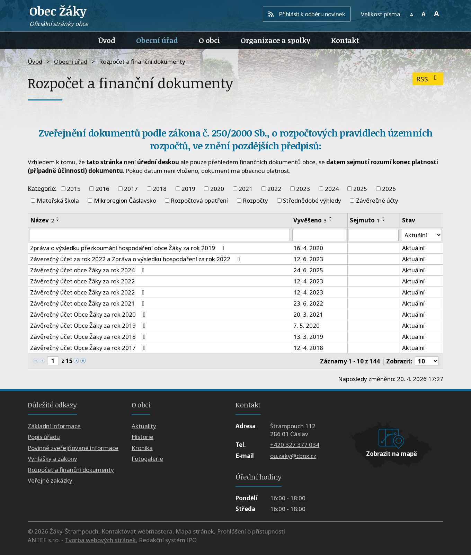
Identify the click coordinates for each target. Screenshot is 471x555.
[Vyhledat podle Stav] (421, 235)
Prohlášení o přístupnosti (251, 531)
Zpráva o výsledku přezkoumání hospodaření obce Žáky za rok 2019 (128, 248)
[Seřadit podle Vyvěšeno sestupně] (331, 220)
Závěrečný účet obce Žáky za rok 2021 (88, 304)
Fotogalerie (147, 459)
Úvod (106, 40)
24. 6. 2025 (308, 270)
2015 (74, 189)
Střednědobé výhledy (312, 200)
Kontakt (345, 40)
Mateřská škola (58, 200)
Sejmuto (365, 220)
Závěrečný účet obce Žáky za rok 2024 (88, 270)
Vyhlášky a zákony (52, 459)
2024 (332, 189)
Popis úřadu (44, 437)
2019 (188, 189)
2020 (217, 189)
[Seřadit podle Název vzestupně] (58, 217)
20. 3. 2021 (308, 315)
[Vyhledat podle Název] (159, 235)
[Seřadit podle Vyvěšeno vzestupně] (331, 217)
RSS (427, 78)
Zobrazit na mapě (391, 454)
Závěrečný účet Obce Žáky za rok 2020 (89, 315)
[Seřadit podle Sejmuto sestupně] (384, 220)
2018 (160, 189)
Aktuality (144, 426)
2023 (303, 189)
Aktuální (413, 248)
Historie (142, 437)
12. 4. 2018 (308, 348)
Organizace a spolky (275, 40)
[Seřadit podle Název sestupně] (58, 220)
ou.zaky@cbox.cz (293, 456)
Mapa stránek (195, 531)
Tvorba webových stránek (100, 540)
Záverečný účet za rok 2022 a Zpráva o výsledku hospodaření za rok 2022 (136, 259)
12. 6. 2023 (308, 259)
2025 (360, 189)
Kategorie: (42, 188)
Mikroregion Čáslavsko (125, 200)
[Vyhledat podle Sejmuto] (374, 235)
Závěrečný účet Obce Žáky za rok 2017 (89, 348)
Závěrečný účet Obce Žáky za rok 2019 (89, 326)
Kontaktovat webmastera (136, 531)
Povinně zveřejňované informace (73, 448)
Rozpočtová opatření (199, 200)
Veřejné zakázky (50, 480)
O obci (209, 40)
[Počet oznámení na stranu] (426, 361)
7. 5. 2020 (306, 326)
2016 (102, 189)
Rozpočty (255, 200)
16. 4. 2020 (308, 248)
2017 (131, 189)
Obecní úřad (157, 40)
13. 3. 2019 (308, 337)
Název (42, 220)
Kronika (142, 448)
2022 (274, 189)
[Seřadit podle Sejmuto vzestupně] (384, 217)
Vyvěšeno (310, 220)
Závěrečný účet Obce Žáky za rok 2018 (89, 337)
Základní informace (54, 426)
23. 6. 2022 (308, 304)
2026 (389, 189)
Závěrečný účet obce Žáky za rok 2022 (82, 281)
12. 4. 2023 (308, 281)
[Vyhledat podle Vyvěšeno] (319, 235)
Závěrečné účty (377, 200)
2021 (245, 189)
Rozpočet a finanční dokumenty (71, 470)
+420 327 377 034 (294, 445)
